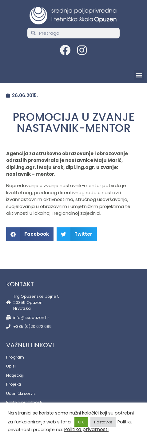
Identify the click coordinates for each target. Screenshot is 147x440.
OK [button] (81, 422)
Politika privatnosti (86, 429)
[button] (139, 75)
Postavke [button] (103, 422)
